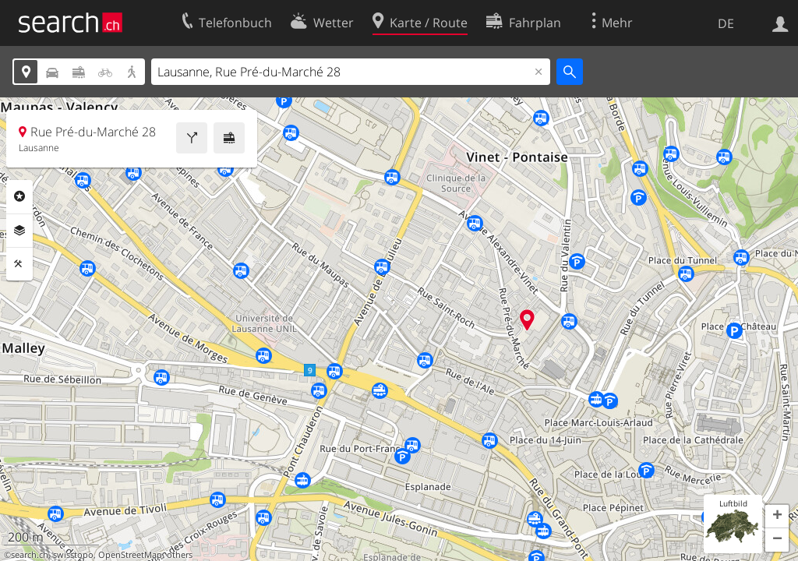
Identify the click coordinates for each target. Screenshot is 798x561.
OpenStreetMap (130, 554)
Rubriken (19, 196)
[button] (777, 516)
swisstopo (73, 554)
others (179, 554)
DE (726, 23)
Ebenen (19, 230)
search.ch (29, 554)
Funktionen (19, 264)
